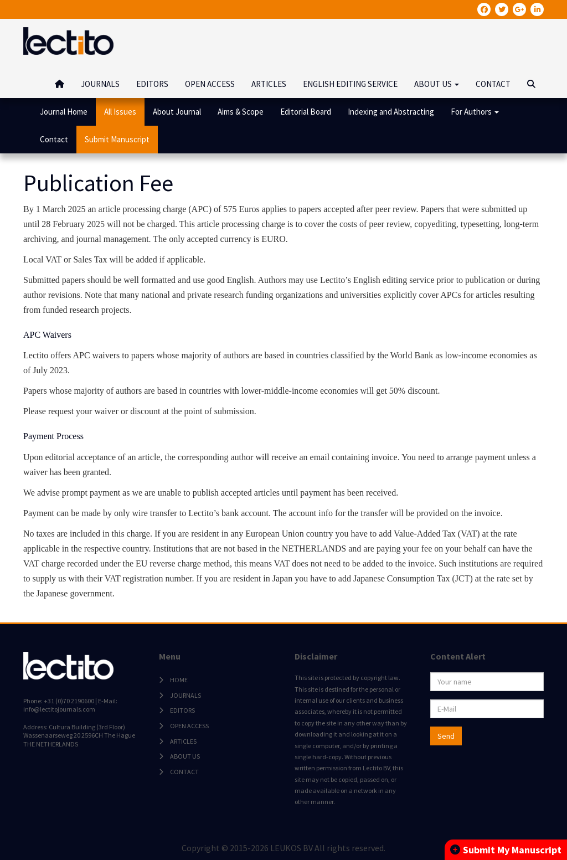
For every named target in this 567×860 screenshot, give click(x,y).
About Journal (177, 111)
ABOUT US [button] (436, 84)
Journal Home (63, 111)
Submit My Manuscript (505, 849)
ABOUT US (185, 756)
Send (446, 736)
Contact (54, 139)
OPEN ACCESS (210, 84)
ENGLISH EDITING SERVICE (350, 84)
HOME (179, 680)
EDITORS (152, 84)
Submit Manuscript (117, 139)
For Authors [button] (475, 111)
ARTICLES (268, 84)
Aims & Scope (241, 111)
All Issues (120, 111)
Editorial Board (305, 111)
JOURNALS (100, 84)
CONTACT (493, 84)
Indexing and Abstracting (391, 111)
